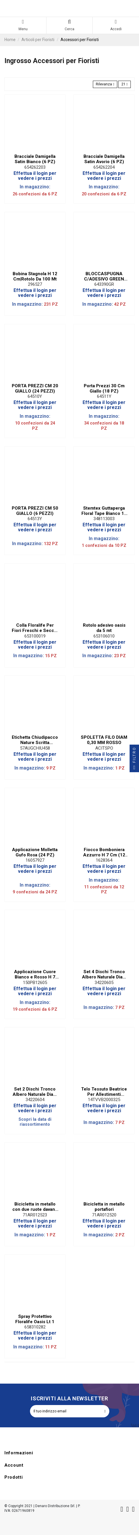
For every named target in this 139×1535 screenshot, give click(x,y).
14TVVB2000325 (104, 1099)
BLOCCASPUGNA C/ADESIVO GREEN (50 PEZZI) (104, 276)
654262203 (35, 167)
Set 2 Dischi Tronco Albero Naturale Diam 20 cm (35, 1091)
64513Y (35, 518)
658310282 (35, 1327)
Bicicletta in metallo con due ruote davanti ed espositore (35, 1206)
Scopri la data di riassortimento (35, 1122)
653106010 (104, 636)
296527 (35, 284)
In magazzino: (35, 187)
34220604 (35, 1099)
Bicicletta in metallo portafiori (104, 1206)
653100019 (35, 636)
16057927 (35, 860)
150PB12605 (35, 982)
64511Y (104, 396)
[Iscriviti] (105, 1411)
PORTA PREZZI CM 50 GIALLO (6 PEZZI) (35, 511)
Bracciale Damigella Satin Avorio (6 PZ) (104, 159)
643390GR (104, 284)
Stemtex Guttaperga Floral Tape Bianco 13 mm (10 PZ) (104, 511)
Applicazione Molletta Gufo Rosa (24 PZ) (35, 852)
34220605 (104, 982)
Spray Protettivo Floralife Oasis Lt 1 (34, 1319)
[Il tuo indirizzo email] (65, 1411)
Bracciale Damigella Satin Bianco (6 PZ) (35, 159)
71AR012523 (35, 1215)
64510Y (35, 396)
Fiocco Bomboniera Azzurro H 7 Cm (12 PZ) (104, 852)
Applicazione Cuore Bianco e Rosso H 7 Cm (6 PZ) (35, 974)
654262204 (104, 167)
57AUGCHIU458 (35, 748)
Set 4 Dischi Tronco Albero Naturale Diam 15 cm (104, 974)
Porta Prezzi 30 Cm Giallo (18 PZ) (104, 388)
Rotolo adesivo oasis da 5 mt (104, 628)
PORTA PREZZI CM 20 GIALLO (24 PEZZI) (35, 388)
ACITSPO (104, 748)
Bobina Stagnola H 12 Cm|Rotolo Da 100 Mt (35, 276)
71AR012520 (104, 1215)
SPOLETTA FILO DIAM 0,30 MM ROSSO (104, 740)
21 (124, 84)
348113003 (104, 518)
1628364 (104, 860)
